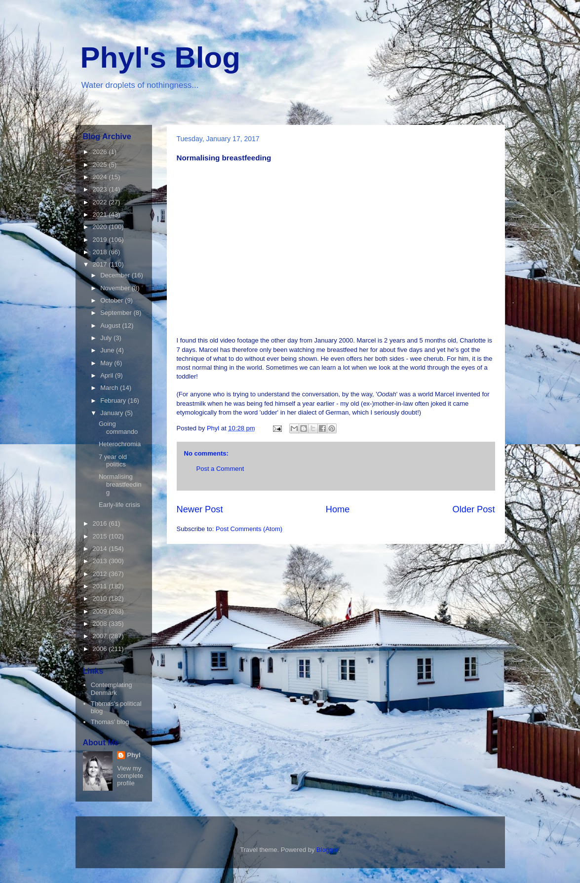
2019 (101, 239)
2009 (101, 611)
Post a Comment (220, 468)
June (108, 350)
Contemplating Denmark (111, 688)
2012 (101, 573)
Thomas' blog (110, 722)
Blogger (327, 849)
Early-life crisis (119, 504)
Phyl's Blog (160, 57)
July (107, 338)
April (107, 375)
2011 (101, 586)
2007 (101, 636)
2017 (101, 264)
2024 (101, 177)
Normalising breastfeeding (120, 484)
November (116, 288)
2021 (101, 214)
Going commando (118, 427)
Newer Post (200, 509)
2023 (101, 189)
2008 (101, 623)
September (116, 312)
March (110, 387)
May (107, 363)
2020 (101, 226)
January (112, 413)
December (116, 275)
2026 (101, 151)
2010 (101, 598)
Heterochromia (120, 444)
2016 (101, 523)
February (114, 400)
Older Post (474, 509)
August (111, 325)
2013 (101, 561)
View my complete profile (130, 776)
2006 (101, 649)
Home (338, 509)
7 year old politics (113, 460)
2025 (101, 164)
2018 (101, 252)
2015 (101, 536)
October (112, 300)
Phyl (133, 755)
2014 (101, 548)
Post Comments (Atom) (249, 529)
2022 (101, 202)
